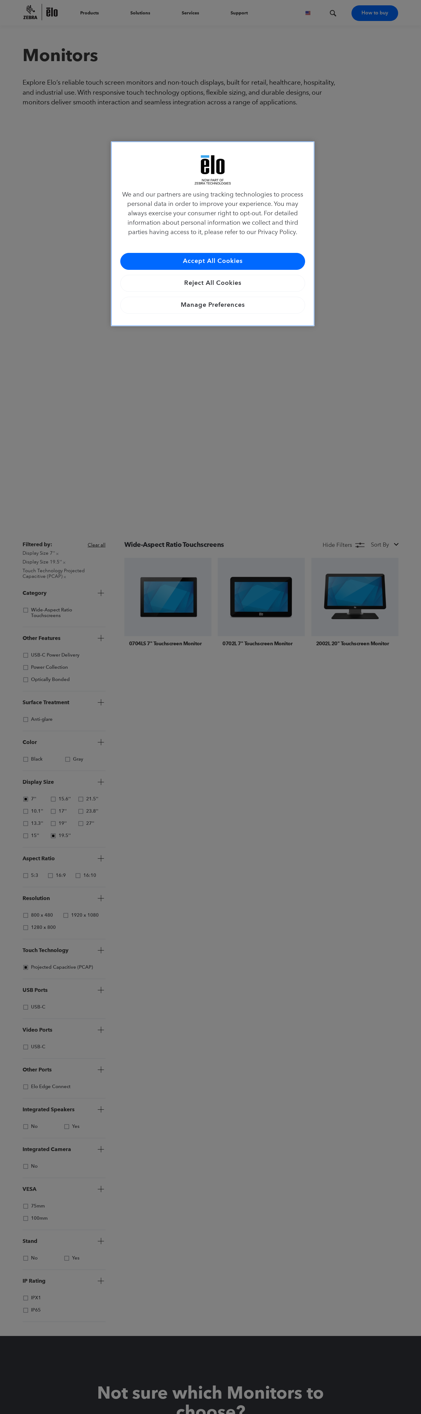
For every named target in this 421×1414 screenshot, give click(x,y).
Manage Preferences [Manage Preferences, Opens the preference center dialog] (213, 305)
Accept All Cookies (213, 261)
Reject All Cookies (213, 283)
